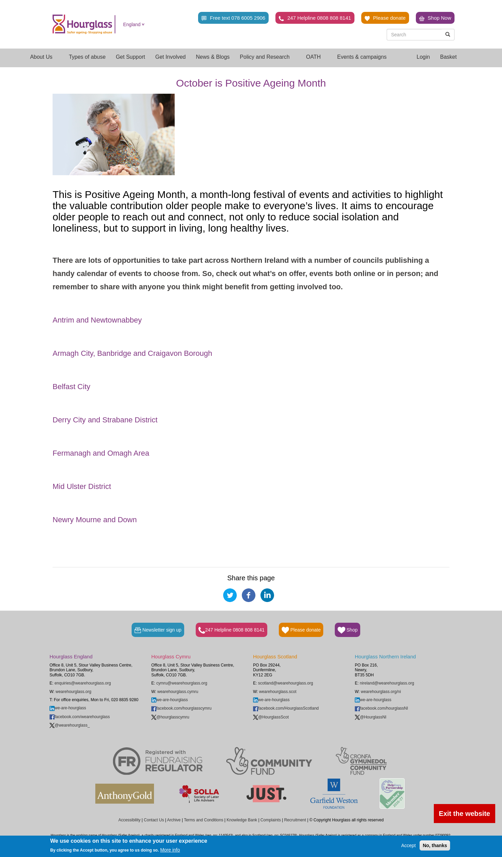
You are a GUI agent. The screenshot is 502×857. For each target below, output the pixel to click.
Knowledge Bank (242, 820)
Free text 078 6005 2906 (233, 18)
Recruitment (295, 820)
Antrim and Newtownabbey (97, 320)
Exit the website (464, 813)
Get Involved (170, 57)
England (131, 24)
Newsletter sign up (157, 630)
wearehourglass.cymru (177, 691)
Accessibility (129, 820)
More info (170, 850)
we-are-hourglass (68, 708)
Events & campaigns (365, 57)
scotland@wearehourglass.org (285, 683)
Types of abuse (87, 57)
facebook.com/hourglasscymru (181, 708)
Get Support (130, 57)
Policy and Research (268, 57)
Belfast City (71, 386)
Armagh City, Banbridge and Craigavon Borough (132, 353)
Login (423, 57)
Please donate (385, 18)
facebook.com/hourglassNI (381, 708)
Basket (448, 57)
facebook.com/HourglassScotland (286, 708)
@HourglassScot (271, 717)
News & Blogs (213, 57)
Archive (174, 820)
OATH (316, 57)
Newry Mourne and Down (95, 519)
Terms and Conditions (203, 820)
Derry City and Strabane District (105, 420)
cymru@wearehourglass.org (181, 683)
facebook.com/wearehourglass (80, 716)
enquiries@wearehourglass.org (83, 683)
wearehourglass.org (73, 691)
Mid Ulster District (82, 486)
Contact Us (154, 820)
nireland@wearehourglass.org (387, 683)
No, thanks (435, 845)
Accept (408, 845)
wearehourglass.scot (277, 691)
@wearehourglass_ (70, 725)
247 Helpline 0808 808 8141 (315, 18)
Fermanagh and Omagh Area (101, 453)
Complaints (270, 820)
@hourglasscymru (170, 717)
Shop (347, 630)
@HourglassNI (370, 717)
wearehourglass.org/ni (381, 691)
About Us (44, 57)
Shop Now (435, 18)
